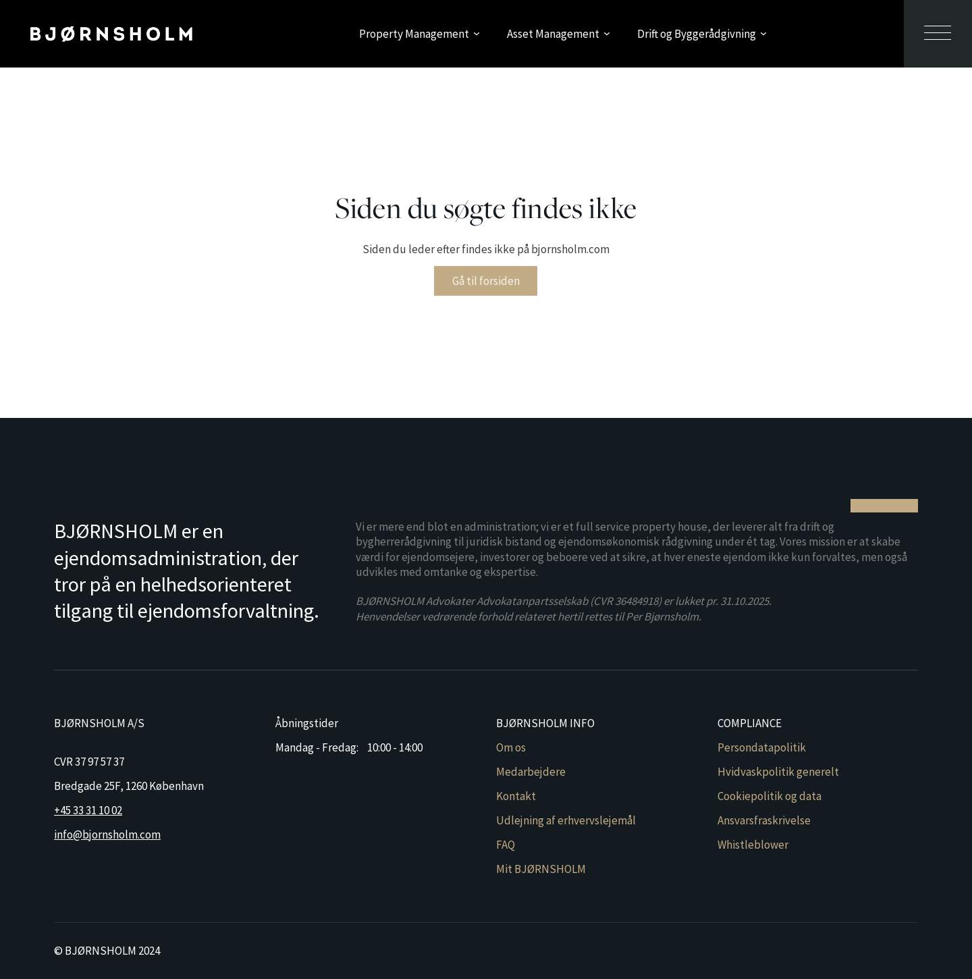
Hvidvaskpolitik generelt (778, 771)
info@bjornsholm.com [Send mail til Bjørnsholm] (107, 834)
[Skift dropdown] (476, 33)
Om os (511, 747)
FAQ (505, 844)
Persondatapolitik (762, 747)
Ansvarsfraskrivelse (764, 820)
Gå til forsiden (486, 280)
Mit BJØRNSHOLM (541, 869)
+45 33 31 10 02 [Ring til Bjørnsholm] (88, 810)
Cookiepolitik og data (769, 796)
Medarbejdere (531, 771)
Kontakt (516, 796)
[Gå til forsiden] (111, 34)
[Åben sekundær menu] (938, 34)
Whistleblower (753, 844)
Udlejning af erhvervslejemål (566, 820)
